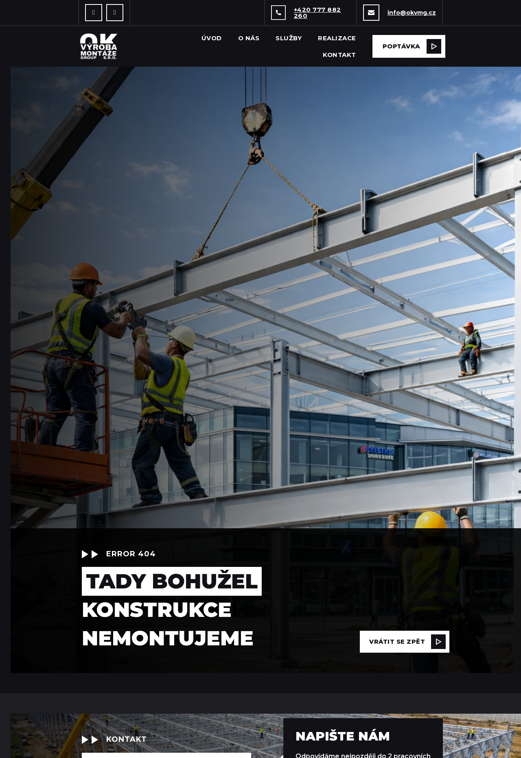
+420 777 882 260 (317, 13)
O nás (249, 38)
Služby (289, 38)
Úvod (211, 38)
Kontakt (339, 55)
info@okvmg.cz (411, 12)
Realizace (337, 38)
